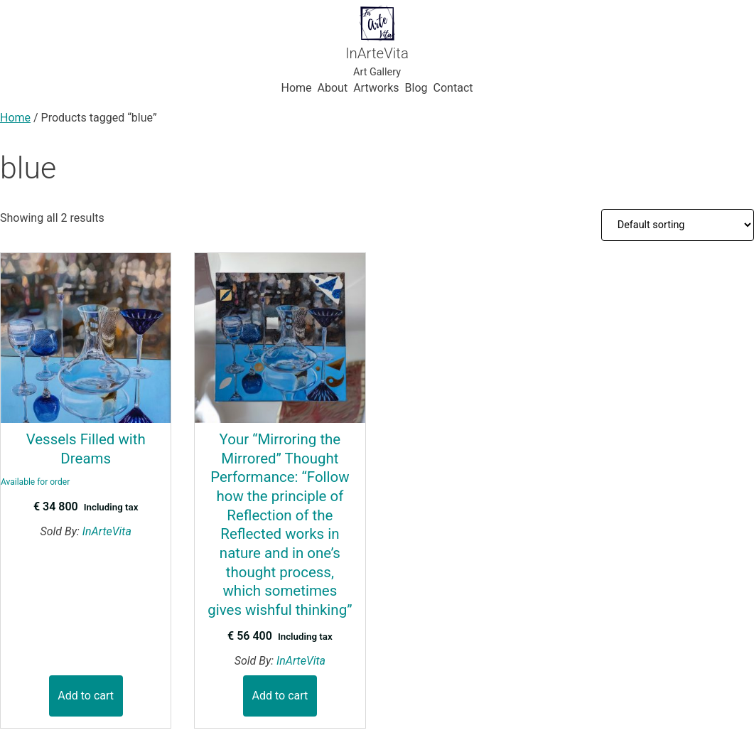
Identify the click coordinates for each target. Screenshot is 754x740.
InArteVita (377, 53)
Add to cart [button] (86, 695)
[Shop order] (677, 224)
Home (15, 117)
